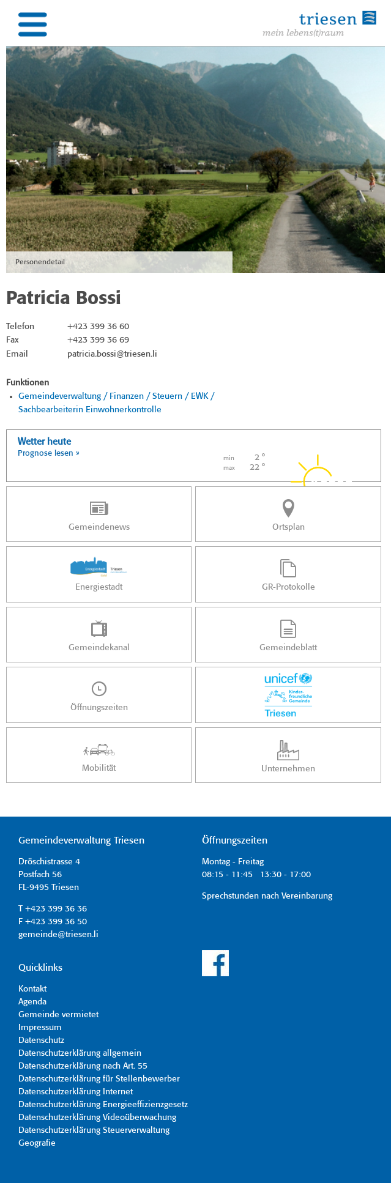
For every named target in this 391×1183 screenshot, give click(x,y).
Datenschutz (41, 1040)
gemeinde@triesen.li (58, 934)
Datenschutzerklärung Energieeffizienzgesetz (103, 1104)
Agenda (32, 1002)
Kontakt (32, 989)
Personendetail (40, 262)
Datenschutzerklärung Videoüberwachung (97, 1117)
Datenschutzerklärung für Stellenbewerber (99, 1079)
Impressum (40, 1027)
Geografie (37, 1143)
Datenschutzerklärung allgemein (79, 1053)
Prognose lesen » (49, 454)
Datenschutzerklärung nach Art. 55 (82, 1066)
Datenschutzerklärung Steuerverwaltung (93, 1130)
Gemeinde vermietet (58, 1015)
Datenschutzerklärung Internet (75, 1092)
